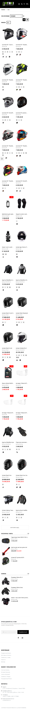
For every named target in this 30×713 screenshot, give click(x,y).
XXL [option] (3, 54)
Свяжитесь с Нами (5, 497)
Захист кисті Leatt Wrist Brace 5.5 (11, 185)
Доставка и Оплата (6, 495)
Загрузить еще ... (15, 367)
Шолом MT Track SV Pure (9, 44)
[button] (24, 4)
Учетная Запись (5, 509)
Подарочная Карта (6, 493)
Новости (3, 499)
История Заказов (5, 512)
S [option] (16, 51)
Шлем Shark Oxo (6, 327)
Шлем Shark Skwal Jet (22, 227)
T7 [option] (19, 313)
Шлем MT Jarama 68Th (17, 397)
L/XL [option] (5, 192)
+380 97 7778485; (7, 536)
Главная (3, 9)
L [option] (21, 51)
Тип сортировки (5, 16)
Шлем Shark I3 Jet (7, 249)
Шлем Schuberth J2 (21, 249)
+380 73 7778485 (15, 536)
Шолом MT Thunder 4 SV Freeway (11, 121)
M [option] (7, 51)
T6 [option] (16, 313)
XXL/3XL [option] (17, 258)
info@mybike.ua (7, 540)
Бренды (3, 501)
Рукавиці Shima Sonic (17, 427)
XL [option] (12, 51)
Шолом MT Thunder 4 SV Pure (10, 80)
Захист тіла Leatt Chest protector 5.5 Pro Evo (20, 437)
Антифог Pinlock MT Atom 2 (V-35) (11, 289)
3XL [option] (3, 130)
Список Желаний (5, 514)
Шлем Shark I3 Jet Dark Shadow (11, 227)
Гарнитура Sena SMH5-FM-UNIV (20, 377)
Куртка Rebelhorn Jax (8, 306)
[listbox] (8, 53)
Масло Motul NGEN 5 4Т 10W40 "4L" (12, 272)
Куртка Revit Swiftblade (22, 350)
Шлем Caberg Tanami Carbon (10, 350)
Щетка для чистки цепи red (19, 387)
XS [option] (2, 51)
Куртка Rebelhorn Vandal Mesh (10, 206)
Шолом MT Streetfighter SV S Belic (12, 100)
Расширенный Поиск (6, 518)
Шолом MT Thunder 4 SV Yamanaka (12, 144)
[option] (3, 57)
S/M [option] (3, 192)
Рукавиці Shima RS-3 (17, 417)
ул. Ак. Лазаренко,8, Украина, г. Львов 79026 (14, 528)
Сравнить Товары (5, 516)
